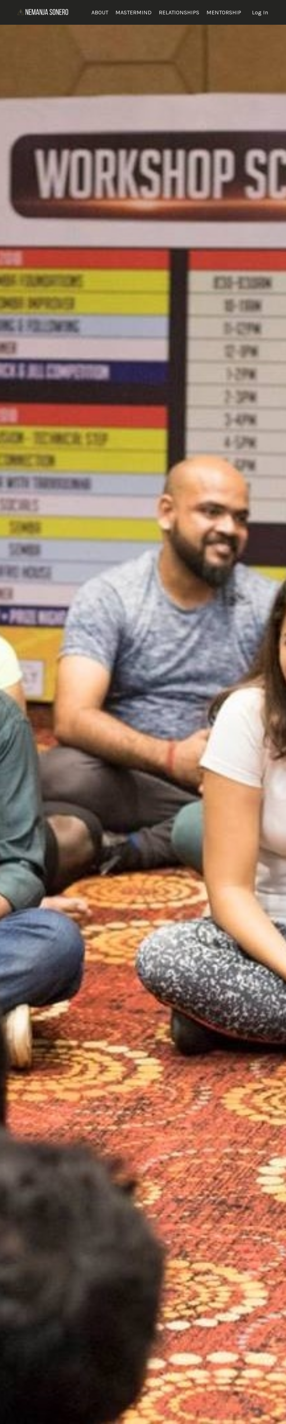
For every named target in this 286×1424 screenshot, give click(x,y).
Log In (260, 12)
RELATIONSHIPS (179, 12)
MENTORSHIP (223, 12)
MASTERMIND (133, 12)
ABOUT (99, 12)
